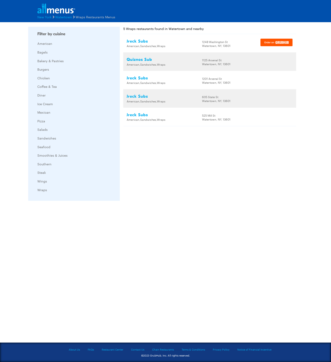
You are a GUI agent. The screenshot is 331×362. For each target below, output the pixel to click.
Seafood (43, 147)
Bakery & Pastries (50, 61)
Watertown (63, 17)
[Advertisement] (62, 272)
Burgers (43, 69)
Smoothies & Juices (52, 155)
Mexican (43, 112)
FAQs (91, 349)
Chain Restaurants (163, 349)
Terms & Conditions (193, 349)
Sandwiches (46, 138)
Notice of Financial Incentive (254, 349)
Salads (42, 129)
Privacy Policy (221, 349)
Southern (44, 164)
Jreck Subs (137, 41)
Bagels (42, 52)
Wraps (42, 190)
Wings (42, 181)
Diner (41, 95)
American (44, 43)
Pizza (41, 121)
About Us (74, 349)
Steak (41, 172)
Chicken (43, 78)
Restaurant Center (112, 349)
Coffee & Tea (47, 86)
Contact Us (137, 349)
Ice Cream (45, 104)
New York (44, 17)
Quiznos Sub (139, 59)
